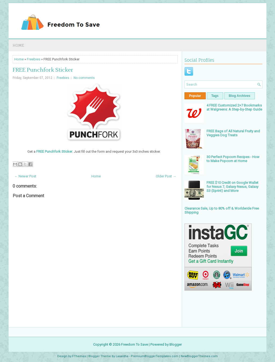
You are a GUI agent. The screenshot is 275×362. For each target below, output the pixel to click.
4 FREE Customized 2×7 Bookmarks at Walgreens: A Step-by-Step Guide (234, 107)
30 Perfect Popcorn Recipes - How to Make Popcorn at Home (233, 159)
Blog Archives (239, 96)
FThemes (79, 356)
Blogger (175, 344)
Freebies (33, 59)
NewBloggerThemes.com (199, 356)
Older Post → (166, 176)
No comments (84, 78)
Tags (215, 96)
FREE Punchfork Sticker (43, 70)
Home (18, 45)
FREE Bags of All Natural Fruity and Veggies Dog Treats (233, 133)
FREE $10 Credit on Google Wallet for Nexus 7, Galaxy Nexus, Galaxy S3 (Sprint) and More (232, 187)
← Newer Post (25, 176)
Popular (195, 96)
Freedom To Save (134, 344)
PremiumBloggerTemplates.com (154, 356)
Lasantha (122, 356)
